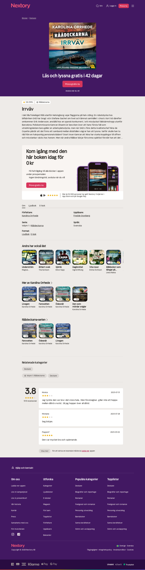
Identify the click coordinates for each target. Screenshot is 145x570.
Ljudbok (26, 234)
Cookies (130, 550)
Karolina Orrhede (30, 215)
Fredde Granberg (82, 215)
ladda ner (85, 451)
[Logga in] (111, 6)
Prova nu (123, 6)
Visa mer (44, 451)
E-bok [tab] (42, 205)
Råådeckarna (37, 225)
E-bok (33, 234)
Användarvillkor (119, 550)
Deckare (32, 18)
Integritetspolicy (105, 550)
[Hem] (52, 5)
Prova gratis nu (72, 84)
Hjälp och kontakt (22, 467)
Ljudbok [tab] (32, 205)
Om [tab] (23, 205)
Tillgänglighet (92, 550)
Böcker (25, 18)
